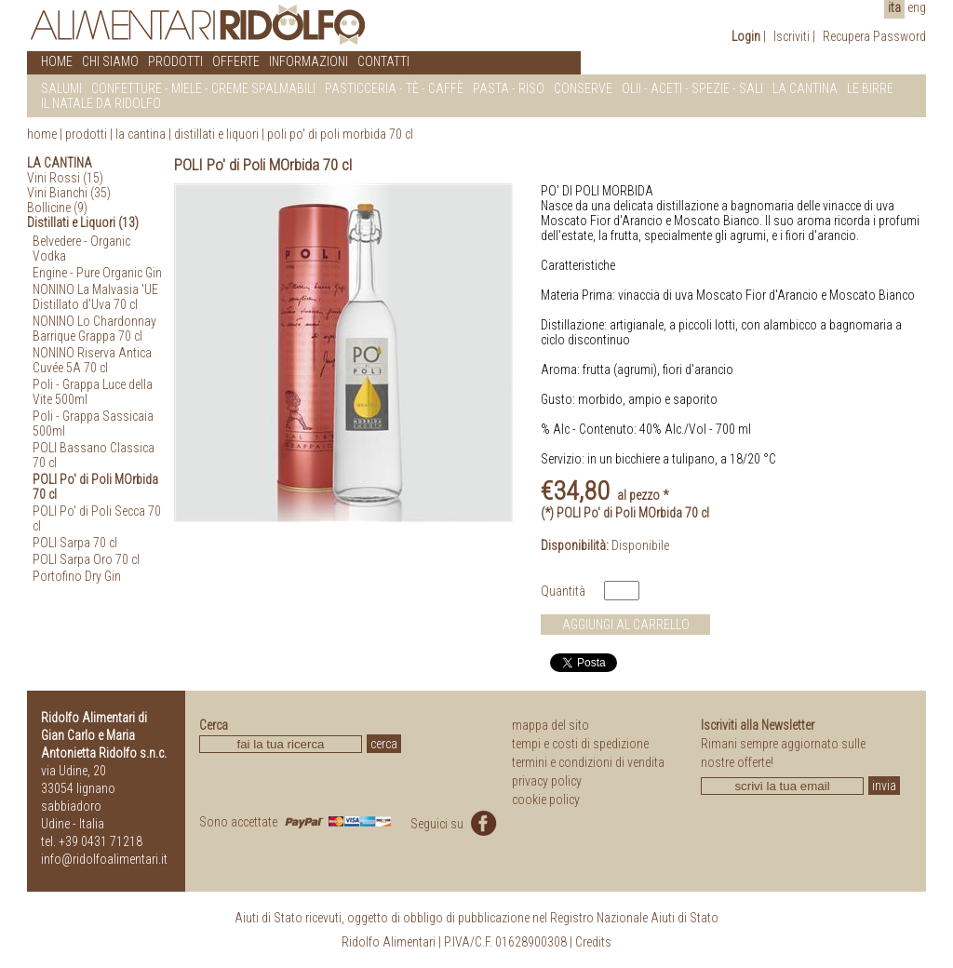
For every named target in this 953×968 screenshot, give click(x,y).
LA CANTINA (805, 88)
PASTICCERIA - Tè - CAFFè (394, 88)
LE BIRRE (870, 88)
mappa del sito (550, 725)
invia (884, 785)
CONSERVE (583, 88)
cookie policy (546, 799)
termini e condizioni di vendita (588, 762)
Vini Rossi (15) (65, 177)
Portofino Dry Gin (77, 576)
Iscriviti (791, 36)
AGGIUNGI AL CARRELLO (626, 624)
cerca (383, 743)
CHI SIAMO (110, 61)
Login (746, 36)
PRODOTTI (175, 61)
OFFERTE (236, 61)
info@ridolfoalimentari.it (104, 859)
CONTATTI (383, 61)
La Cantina (140, 134)
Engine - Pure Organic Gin (97, 272)
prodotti (86, 134)
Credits (593, 941)
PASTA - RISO (508, 88)
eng (916, 7)
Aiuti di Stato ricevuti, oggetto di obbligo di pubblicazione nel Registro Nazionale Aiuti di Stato (476, 917)
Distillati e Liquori (216, 134)
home (42, 134)
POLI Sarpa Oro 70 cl (86, 559)
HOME (57, 61)
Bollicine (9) (57, 207)
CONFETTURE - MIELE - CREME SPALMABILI (203, 88)
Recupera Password (874, 36)
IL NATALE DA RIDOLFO (101, 103)
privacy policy (547, 780)
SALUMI (61, 88)
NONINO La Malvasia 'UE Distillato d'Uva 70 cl (95, 297)
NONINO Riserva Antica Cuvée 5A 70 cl (92, 360)
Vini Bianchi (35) (69, 192)
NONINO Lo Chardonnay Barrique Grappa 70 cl (94, 328)
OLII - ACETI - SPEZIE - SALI (692, 88)
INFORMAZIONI (308, 61)
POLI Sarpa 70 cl (75, 542)
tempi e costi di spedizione (580, 743)
